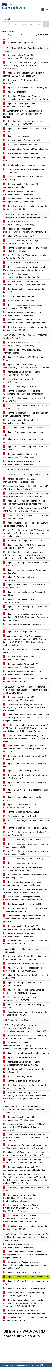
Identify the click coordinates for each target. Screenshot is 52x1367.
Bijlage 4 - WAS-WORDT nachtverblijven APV (25, 1288)
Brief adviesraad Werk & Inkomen (20, 145)
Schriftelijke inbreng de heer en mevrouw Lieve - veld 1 (26, 822)
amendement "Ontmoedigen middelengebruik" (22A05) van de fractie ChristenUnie (25, 487)
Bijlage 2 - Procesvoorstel (16, 136)
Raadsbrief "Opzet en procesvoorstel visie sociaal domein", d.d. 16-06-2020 (23, 122)
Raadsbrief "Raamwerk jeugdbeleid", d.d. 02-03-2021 (25, 625)
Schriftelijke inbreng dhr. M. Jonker (20, 386)
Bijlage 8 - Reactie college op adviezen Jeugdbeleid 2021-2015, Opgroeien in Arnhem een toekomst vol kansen (25, 617)
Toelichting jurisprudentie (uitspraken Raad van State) (26, 1189)
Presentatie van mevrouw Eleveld (20, 816)
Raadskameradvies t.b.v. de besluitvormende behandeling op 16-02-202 (25, 680)
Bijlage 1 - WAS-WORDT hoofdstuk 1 (21, 1272)
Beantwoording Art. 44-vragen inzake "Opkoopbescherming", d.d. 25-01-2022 (21, 1063)
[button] (46, 24)
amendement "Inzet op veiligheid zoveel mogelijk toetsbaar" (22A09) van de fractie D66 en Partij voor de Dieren (25, 1255)
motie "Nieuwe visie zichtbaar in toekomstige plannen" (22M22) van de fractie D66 (25, 74)
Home (5, 35)
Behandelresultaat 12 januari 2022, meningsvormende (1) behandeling (20, 192)
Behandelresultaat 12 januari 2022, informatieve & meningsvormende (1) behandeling (25, 283)
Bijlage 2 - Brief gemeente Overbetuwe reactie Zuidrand (25, 791)
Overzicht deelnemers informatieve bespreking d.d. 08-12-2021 (25, 170)
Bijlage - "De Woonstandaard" (18, 236)
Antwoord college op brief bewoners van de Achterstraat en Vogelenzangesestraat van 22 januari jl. (24, 919)
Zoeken (5, 19)
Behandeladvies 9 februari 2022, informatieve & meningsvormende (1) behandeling (25, 957)
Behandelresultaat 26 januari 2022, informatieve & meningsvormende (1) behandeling (25, 1168)
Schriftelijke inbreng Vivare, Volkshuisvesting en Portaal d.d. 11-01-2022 (25, 249)
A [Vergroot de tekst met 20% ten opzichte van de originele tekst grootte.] (8, 39)
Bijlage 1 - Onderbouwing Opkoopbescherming (26, 1053)
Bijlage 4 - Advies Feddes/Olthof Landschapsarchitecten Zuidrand (19, 806)
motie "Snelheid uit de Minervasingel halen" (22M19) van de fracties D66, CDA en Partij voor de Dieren (25, 738)
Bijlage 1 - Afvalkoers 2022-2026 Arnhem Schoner (23, 358)
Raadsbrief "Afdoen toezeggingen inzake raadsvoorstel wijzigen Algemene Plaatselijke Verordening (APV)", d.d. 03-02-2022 (23, 1303)
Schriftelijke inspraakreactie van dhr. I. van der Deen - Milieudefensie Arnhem (25, 414)
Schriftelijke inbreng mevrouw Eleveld (22, 812)
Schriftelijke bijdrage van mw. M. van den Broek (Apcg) (23, 178)
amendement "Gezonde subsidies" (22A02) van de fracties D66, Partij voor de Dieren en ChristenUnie (24, 1127)
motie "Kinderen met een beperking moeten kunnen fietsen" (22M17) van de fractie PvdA (24, 502)
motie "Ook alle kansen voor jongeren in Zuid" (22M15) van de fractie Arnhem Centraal (25, 509)
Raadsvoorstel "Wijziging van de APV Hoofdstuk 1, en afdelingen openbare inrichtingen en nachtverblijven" (24, 1265)
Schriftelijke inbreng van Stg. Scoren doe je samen (24, 650)
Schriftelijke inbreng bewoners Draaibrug (23, 859)
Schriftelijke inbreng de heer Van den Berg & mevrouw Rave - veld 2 (24, 833)
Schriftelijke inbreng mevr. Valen (19, 863)
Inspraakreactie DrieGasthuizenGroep (22, 263)
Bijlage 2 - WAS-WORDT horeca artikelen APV (26, 1277)
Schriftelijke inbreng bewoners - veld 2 (22, 840)
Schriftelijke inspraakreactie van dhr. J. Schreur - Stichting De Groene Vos (26, 407)
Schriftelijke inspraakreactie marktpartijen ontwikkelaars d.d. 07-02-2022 (23, 306)
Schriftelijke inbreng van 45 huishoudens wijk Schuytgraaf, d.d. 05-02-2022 (25, 909)
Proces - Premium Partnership (18, 301)
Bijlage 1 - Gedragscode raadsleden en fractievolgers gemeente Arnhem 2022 (22, 969)
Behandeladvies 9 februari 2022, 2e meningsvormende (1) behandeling (21, 344)
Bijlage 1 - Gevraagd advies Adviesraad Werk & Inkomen (25, 564)
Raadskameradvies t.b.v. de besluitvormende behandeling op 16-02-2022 (25, 207)
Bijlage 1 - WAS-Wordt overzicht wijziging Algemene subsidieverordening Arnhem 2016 (23, 1153)
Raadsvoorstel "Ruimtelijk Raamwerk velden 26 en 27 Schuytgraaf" (25, 776)
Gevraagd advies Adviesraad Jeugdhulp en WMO (24, 159)
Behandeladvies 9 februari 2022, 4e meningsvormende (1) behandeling (21, 223)
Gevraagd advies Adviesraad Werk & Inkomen (25, 149)
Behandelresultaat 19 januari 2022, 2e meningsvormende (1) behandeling (22, 200)
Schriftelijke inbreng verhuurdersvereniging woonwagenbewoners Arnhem (24, 868)
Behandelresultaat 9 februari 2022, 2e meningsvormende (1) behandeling (21, 462)
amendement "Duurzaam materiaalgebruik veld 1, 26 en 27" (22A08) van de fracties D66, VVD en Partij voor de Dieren (26, 718)
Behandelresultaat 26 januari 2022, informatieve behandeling (20, 421)
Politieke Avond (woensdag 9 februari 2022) (29, 35)
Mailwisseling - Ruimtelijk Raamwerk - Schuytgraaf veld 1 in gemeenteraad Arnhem (22, 898)
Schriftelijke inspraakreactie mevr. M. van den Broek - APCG (25, 399)
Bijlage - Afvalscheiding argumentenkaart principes (23, 440)
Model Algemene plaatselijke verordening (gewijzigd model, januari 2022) (23, 1294)
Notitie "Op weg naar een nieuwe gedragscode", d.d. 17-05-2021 (19, 998)
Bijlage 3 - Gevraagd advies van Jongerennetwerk (19, 578)
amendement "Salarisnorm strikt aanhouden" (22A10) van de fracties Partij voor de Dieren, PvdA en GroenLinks (25, 1138)
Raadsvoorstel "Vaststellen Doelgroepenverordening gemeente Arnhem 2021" (25, 230)
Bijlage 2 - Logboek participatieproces (22, 771)
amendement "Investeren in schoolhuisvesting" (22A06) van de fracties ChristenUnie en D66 (26, 495)
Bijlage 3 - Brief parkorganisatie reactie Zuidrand (22, 798)
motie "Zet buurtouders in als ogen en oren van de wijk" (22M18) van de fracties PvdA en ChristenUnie (25, 65)
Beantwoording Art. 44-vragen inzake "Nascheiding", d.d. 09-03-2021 (21, 373)
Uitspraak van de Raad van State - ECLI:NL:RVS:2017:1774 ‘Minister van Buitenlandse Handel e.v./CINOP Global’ (21, 1219)
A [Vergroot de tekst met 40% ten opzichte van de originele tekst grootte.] (12, 39)
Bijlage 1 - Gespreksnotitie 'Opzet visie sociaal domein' (25, 130)
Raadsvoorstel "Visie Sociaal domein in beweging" (22, 81)
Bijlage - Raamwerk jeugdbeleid (19, 632)
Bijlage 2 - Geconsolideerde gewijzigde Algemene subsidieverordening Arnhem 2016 (23, 1161)
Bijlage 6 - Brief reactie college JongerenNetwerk (18, 600)
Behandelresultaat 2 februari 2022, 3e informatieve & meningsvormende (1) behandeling (25, 321)
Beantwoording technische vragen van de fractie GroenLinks (23, 1070)
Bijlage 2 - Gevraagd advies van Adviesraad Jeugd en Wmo (24, 571)
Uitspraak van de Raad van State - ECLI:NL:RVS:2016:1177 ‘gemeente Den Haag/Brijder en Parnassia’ (21, 1208)
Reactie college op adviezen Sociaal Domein (25, 165)
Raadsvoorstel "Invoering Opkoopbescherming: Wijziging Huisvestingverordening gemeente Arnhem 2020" (24, 1046)
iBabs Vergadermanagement (16, 1365)
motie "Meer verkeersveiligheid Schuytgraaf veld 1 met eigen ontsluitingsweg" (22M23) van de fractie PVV (25, 749)
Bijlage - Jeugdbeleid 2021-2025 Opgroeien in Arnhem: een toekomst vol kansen (25, 546)
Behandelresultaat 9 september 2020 (21, 140)
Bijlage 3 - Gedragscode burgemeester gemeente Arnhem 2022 (22, 984)
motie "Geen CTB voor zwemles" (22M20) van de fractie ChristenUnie (25, 517)
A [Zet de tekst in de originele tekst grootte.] (4, 39)
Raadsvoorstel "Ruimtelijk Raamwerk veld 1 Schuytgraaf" (24, 757)
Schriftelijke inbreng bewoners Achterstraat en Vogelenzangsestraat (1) (25, 845)
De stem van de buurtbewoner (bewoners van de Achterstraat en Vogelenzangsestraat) (25, 890)
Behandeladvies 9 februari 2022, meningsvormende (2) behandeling (19, 56)
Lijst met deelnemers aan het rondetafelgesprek (18, 380)
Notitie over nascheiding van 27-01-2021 (23, 428)
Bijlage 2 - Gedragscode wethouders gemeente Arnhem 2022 (26, 976)
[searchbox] (22, 24)
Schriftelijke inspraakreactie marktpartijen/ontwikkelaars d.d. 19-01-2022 (22, 275)
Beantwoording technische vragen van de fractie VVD (23, 290)
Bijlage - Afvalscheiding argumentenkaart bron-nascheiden (26, 448)
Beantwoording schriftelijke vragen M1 (22, 904)
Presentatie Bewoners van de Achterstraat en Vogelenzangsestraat (25, 876)
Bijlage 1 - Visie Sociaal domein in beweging (25, 87)
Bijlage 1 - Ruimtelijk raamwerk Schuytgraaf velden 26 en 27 (24, 784)
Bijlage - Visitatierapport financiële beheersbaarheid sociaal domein (20, 105)
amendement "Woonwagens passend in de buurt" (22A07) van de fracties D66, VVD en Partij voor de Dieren (24, 707)
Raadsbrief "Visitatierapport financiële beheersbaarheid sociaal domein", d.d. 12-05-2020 (25, 97)
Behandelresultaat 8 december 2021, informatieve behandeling (21, 185)
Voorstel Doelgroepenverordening (20, 296)
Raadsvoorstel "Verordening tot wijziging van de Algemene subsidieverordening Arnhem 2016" (25, 1146)
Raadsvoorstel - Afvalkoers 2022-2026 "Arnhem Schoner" (22, 351)
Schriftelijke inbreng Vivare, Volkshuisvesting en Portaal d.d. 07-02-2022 (25, 256)
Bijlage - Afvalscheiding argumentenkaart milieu (23, 433)
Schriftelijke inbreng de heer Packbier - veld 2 (25, 828)
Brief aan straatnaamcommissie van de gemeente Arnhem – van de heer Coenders (22, 883)
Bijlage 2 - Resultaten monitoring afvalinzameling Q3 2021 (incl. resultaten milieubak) (26, 366)
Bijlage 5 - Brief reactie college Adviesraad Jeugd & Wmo (24, 593)
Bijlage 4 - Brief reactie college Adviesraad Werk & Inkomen (24, 586)
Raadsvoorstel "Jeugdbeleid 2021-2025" (23, 541)
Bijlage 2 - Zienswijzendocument (19, 1057)
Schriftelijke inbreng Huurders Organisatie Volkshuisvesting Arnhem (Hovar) (23, 242)
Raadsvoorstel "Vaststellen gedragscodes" (24, 963)
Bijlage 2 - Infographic (15, 92)
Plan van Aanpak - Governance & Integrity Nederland (23, 1006)
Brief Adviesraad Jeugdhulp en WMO (21, 153)
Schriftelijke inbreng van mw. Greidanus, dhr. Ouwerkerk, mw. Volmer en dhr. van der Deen (24, 268)
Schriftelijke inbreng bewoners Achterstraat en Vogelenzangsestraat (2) (25, 852)
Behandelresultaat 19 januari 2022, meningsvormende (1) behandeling (20, 934)
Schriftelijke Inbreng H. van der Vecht (21, 1081)
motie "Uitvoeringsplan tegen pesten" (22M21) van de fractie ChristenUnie (25, 524)
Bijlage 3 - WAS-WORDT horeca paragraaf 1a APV (25, 1282)
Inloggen (38, 1365)
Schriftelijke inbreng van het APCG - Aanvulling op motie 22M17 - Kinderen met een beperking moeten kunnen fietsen (26, 533)
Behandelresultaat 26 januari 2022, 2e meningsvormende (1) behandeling (22, 313)
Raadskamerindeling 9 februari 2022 (21, 43)
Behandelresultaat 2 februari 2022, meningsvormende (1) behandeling (20, 455)
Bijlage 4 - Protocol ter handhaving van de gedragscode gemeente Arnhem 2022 (23, 991)
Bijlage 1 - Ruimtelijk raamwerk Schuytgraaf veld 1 (24, 764)
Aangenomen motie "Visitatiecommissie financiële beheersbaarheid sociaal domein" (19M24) (22, 114)
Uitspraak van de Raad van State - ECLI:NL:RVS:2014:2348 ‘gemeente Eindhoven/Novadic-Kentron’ (20, 1198)
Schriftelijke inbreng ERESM (18, 1076)
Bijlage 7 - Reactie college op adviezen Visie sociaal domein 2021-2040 (25, 608)
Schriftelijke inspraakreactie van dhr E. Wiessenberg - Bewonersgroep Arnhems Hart (23, 392)
